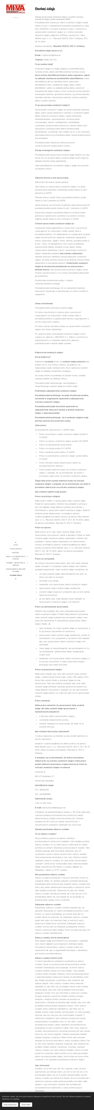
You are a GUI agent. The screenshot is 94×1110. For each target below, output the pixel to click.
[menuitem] (16, 545)
